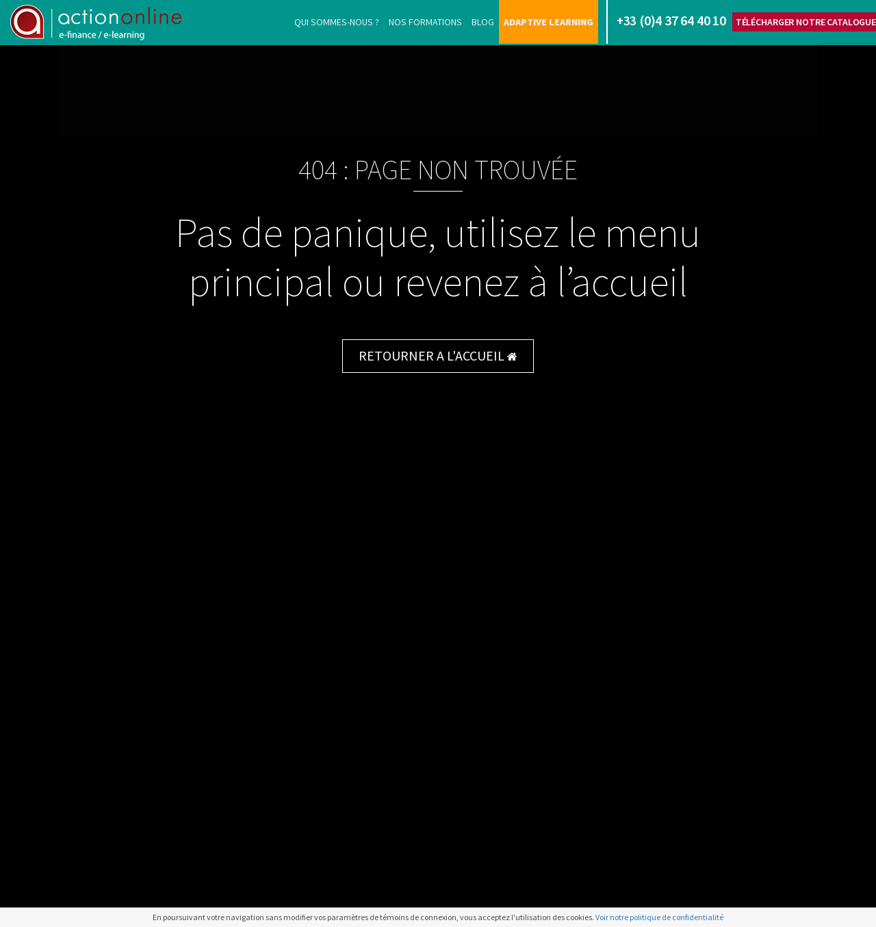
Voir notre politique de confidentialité (659, 917)
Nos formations (425, 22)
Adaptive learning (548, 22)
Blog (483, 22)
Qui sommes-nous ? (336, 22)
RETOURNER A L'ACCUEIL (438, 355)
